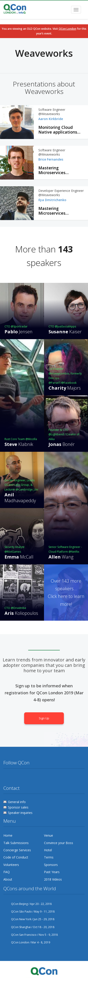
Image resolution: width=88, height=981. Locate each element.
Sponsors (51, 865)
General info (17, 802)
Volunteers (11, 865)
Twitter (7, 777)
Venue (48, 835)
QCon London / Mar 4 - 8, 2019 (26, 942)
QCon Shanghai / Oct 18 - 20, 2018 (28, 927)
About (7, 879)
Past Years (52, 872)
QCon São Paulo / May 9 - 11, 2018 (29, 911)
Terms (48, 857)
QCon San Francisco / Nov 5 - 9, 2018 (30, 935)
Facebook (15, 777)
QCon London (67, 29)
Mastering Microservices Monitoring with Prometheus (54, 170)
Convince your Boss (58, 843)
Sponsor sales (18, 807)
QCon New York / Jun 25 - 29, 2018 (28, 919)
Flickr (24, 777)
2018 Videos (53, 879)
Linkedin (32, 777)
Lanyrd (40, 777)
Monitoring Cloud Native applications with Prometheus (57, 130)
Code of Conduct (15, 857)
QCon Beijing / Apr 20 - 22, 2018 (27, 904)
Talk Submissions (16, 843)
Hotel (48, 850)
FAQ (6, 872)
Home (7, 835)
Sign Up (44, 718)
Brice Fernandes (50, 159)
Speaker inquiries (20, 813)
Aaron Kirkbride (50, 119)
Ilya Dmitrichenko (52, 200)
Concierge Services (17, 850)
